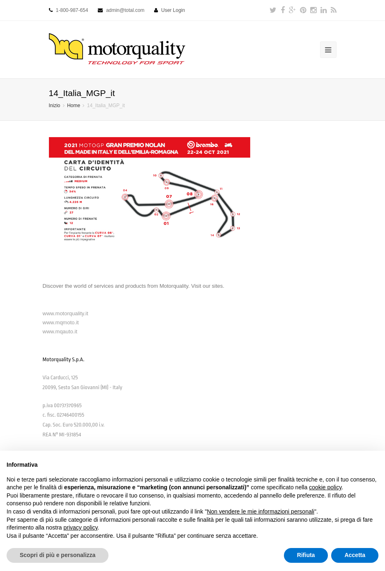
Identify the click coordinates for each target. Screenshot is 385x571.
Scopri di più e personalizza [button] (57, 555)
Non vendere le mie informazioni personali (260, 511)
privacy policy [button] (81, 527)
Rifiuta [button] (306, 555)
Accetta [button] (354, 555)
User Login (173, 10)
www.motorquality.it (65, 313)
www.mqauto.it (60, 331)
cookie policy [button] (325, 487)
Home (73, 105)
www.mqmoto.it (61, 322)
